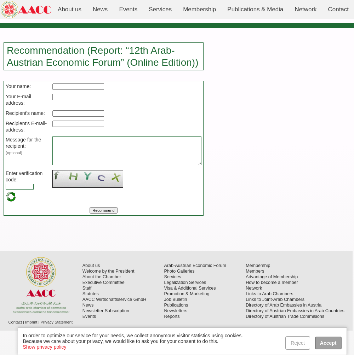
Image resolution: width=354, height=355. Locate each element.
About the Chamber (101, 301)
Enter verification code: (17, 197)
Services (172, 301)
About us (91, 289)
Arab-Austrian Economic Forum (195, 289)
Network (254, 312)
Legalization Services (185, 306)
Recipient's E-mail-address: (18, 136)
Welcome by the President (108, 295)
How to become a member (272, 306)
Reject (298, 343)
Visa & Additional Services (190, 312)
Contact (15, 346)
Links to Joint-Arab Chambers (275, 323)
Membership (258, 289)
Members (255, 295)
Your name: (18, 86)
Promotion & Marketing (186, 318)
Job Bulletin (175, 323)
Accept (328, 343)
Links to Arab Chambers (269, 318)
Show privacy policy (45, 347)
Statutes (90, 318)
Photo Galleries (179, 295)
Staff (87, 312)
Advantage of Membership (272, 301)
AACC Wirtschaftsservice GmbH (114, 323)
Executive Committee (103, 306)
